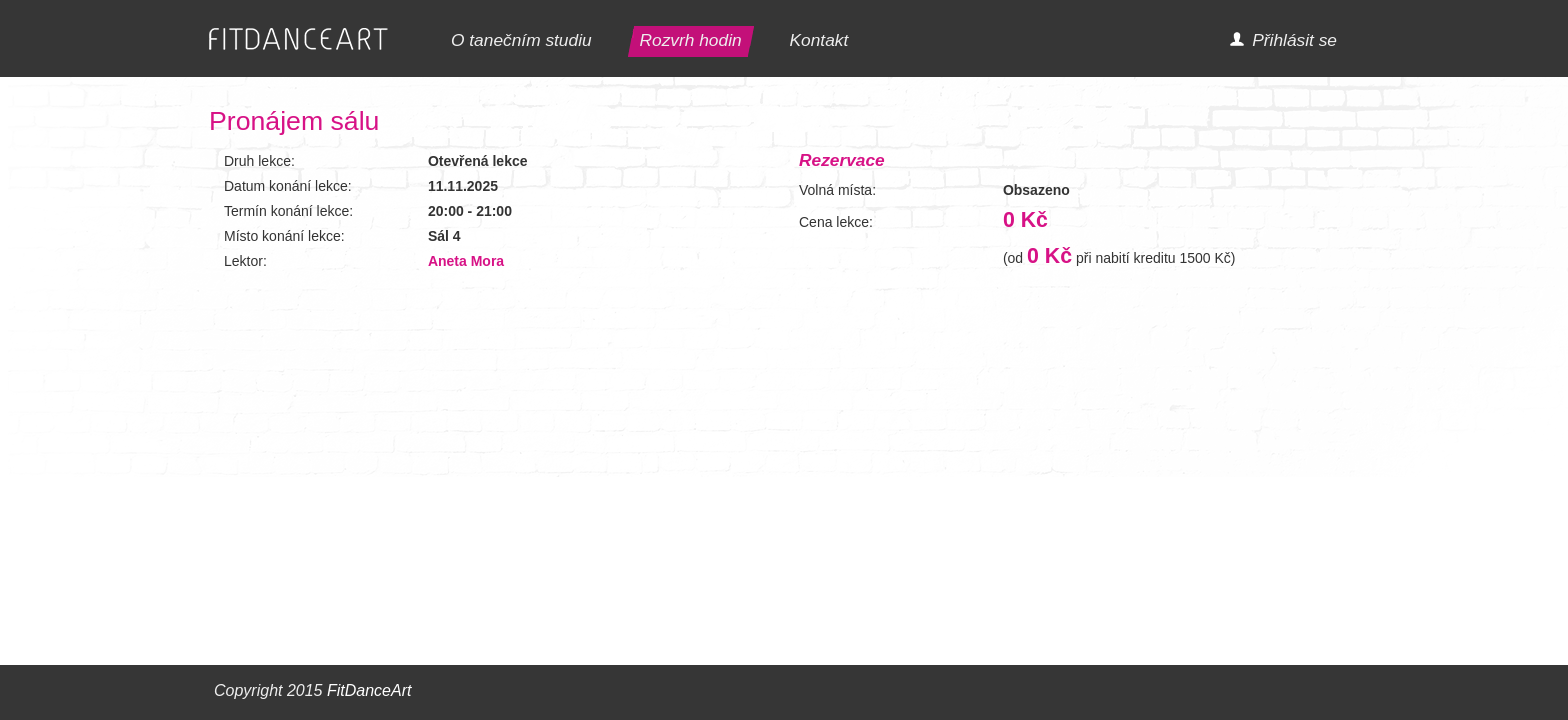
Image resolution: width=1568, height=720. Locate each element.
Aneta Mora (466, 261)
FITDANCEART (298, 39)
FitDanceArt (369, 690)
